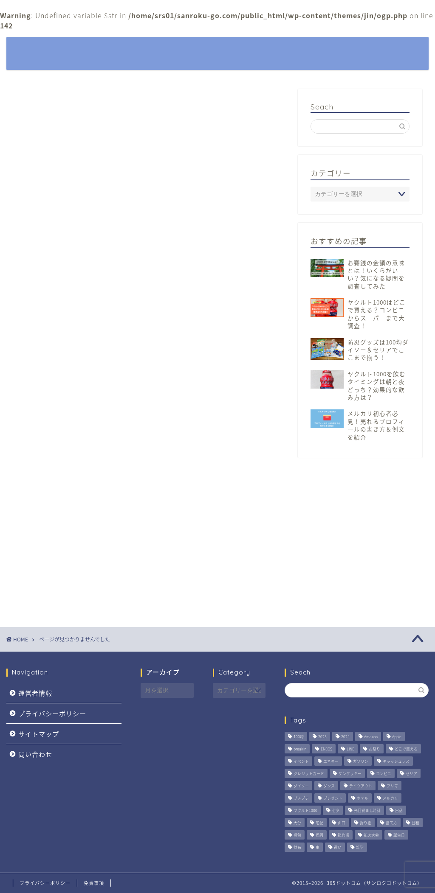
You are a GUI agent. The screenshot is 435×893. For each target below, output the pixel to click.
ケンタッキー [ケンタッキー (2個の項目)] (350, 773)
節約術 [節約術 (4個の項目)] (343, 835)
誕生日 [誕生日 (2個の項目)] (399, 835)
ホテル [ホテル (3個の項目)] (362, 798)
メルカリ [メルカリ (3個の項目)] (390, 798)
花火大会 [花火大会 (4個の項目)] (371, 835)
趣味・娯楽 (65, 548)
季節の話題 (345, 50)
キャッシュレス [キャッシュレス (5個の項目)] (396, 761)
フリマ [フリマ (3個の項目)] (392, 786)
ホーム (191, 50)
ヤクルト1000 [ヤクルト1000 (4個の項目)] (305, 810)
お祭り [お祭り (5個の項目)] (374, 749)
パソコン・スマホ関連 (83, 461)
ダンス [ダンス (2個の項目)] (329, 786)
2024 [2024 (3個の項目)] (345, 736)
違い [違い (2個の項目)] (338, 847)
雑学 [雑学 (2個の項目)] (360, 847)
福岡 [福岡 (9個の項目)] (319, 835)
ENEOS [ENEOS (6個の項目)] (326, 749)
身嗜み (57, 561)
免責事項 (94, 883)
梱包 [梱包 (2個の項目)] (297, 835)
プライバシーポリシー (52, 713)
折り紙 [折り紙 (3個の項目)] (365, 823)
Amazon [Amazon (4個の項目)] (371, 736)
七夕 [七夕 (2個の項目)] (335, 810)
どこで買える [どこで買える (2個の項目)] (406, 749)
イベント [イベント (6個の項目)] (301, 761)
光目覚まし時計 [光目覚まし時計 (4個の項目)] (367, 810)
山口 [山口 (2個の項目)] (341, 823)
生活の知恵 (65, 523)
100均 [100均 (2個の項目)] (299, 736)
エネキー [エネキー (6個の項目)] (331, 761)
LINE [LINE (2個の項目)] (350, 749)
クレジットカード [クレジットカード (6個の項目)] (309, 773)
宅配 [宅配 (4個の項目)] (319, 823)
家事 (54, 486)
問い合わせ (35, 754)
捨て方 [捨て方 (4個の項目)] (391, 823)
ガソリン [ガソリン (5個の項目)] (360, 761)
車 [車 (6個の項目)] (317, 847)
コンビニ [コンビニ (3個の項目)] (383, 773)
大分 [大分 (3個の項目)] (297, 823)
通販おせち (65, 573)
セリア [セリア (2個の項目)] (411, 773)
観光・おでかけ (293, 50)
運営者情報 (35, 693)
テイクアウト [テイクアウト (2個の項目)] (360, 786)
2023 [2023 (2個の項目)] (322, 736)
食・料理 (61, 598)
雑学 (54, 586)
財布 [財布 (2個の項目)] (297, 847)
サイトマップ (38, 734)
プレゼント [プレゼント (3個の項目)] (332, 798)
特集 (220, 50)
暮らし (249, 50)
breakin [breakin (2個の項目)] (300, 749)
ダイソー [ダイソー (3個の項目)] (301, 786)
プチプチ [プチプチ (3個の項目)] (301, 798)
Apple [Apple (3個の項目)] (396, 736)
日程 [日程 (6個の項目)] (415, 823)
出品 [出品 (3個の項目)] (399, 810)
